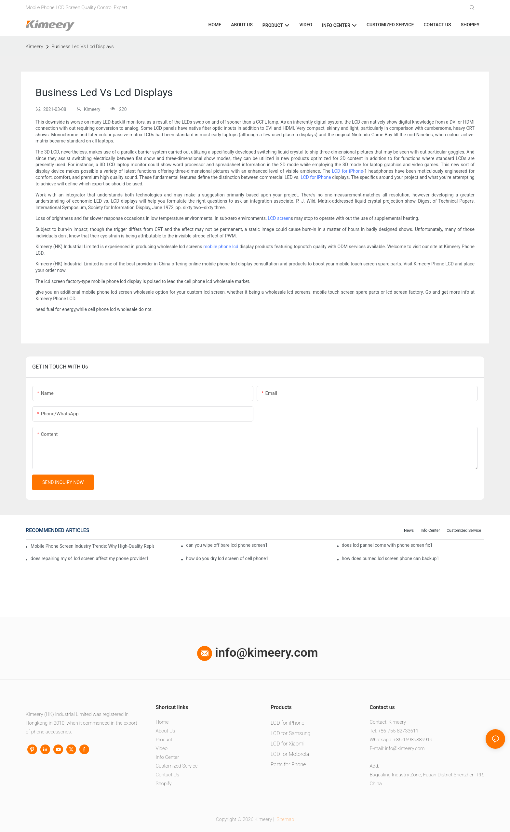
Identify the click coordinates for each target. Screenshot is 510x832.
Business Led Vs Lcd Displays (82, 46)
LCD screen (279, 218)
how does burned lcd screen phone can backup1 (390, 558)
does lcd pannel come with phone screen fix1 (387, 545)
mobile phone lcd (220, 246)
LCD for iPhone (347, 171)
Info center (430, 530)
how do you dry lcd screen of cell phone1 (227, 558)
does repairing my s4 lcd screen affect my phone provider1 (90, 558)
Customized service (464, 530)
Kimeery (34, 46)
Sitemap (284, 819)
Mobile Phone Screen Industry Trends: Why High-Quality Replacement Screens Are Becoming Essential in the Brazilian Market (92, 546)
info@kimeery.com (257, 652)
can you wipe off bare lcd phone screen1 (227, 545)
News (409, 530)
